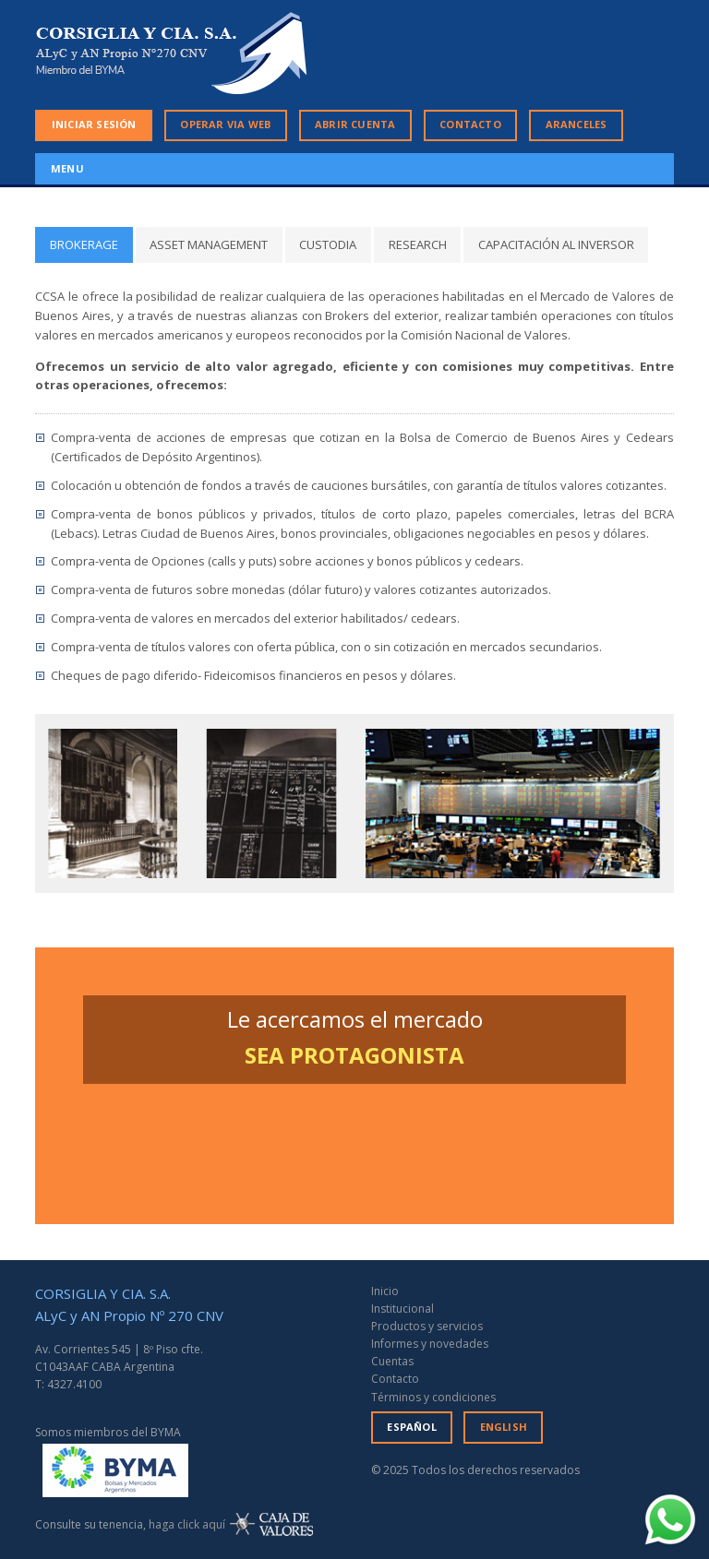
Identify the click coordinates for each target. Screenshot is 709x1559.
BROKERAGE (84, 244)
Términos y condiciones (433, 1397)
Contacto (395, 1378)
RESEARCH (418, 244)
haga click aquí (187, 1524)
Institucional (402, 1308)
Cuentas (392, 1361)
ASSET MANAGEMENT (209, 244)
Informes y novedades (429, 1343)
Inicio (385, 1291)
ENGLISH (503, 1427)
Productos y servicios (427, 1326)
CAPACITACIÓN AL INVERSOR (556, 244)
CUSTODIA (327, 244)
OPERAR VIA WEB (225, 124)
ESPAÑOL (411, 1427)
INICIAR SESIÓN (94, 124)
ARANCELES (576, 124)
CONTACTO (470, 124)
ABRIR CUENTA (355, 124)
